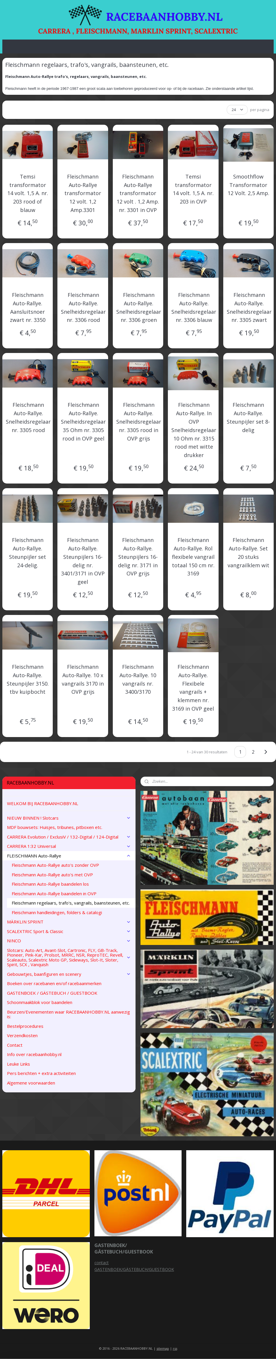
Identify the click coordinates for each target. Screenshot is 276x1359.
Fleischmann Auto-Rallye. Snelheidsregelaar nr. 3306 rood (83, 307)
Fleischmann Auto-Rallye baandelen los (50, 884)
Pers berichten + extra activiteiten (41, 1073)
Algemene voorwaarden (31, 1083)
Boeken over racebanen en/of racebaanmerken (54, 983)
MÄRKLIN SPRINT (69, 922)
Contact (14, 1045)
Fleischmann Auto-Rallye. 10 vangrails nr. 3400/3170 (137, 679)
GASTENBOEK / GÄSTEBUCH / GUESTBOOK (52, 993)
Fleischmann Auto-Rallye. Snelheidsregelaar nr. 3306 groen (138, 307)
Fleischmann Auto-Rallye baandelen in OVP (54, 893)
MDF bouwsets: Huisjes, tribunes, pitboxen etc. (54, 827)
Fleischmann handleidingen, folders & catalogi (57, 912)
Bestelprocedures (25, 1026)
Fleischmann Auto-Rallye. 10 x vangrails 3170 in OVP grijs (83, 679)
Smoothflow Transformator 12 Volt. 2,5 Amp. (248, 185)
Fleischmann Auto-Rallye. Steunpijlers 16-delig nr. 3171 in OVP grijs (138, 556)
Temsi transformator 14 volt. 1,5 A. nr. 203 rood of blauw (27, 193)
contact (101, 1262)
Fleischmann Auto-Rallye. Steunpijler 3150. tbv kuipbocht (28, 679)
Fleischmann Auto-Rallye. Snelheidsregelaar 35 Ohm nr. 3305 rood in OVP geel (83, 421)
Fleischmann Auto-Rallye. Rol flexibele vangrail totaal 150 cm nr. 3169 (193, 556)
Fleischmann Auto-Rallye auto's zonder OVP (55, 865)
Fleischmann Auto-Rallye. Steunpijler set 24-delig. (27, 552)
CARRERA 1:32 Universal (69, 846)
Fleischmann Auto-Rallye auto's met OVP (52, 875)
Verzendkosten (22, 1035)
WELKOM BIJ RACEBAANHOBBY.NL (42, 803)
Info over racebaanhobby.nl (34, 1054)
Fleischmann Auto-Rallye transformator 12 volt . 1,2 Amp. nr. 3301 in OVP (138, 193)
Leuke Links (18, 1064)
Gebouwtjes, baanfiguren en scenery (69, 974)
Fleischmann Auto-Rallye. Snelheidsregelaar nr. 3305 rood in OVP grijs (138, 421)
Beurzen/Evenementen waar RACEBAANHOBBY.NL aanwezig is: (68, 1014)
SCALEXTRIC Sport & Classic (69, 931)
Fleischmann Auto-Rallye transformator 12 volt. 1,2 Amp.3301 (82, 193)
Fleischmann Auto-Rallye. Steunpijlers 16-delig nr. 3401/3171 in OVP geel (83, 560)
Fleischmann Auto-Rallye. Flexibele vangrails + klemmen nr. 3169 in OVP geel (193, 687)
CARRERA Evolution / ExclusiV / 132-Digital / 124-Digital (69, 837)
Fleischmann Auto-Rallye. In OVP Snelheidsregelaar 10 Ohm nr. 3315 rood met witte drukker (193, 430)
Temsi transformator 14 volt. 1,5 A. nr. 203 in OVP (193, 189)
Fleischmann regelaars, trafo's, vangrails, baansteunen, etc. (71, 903)
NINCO (69, 941)
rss (175, 1348)
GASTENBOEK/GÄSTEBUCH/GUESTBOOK (134, 1269)
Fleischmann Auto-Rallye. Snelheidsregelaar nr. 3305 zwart (249, 307)
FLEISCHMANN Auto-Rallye (69, 856)
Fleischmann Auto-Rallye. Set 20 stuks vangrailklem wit (248, 552)
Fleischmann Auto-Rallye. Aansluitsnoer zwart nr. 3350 (27, 307)
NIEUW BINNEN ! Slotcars (69, 818)
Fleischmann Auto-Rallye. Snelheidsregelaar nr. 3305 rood (28, 417)
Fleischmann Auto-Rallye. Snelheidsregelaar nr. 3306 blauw (193, 307)
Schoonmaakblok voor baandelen (39, 1002)
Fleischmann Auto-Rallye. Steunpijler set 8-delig (248, 417)
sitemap (163, 1348)
